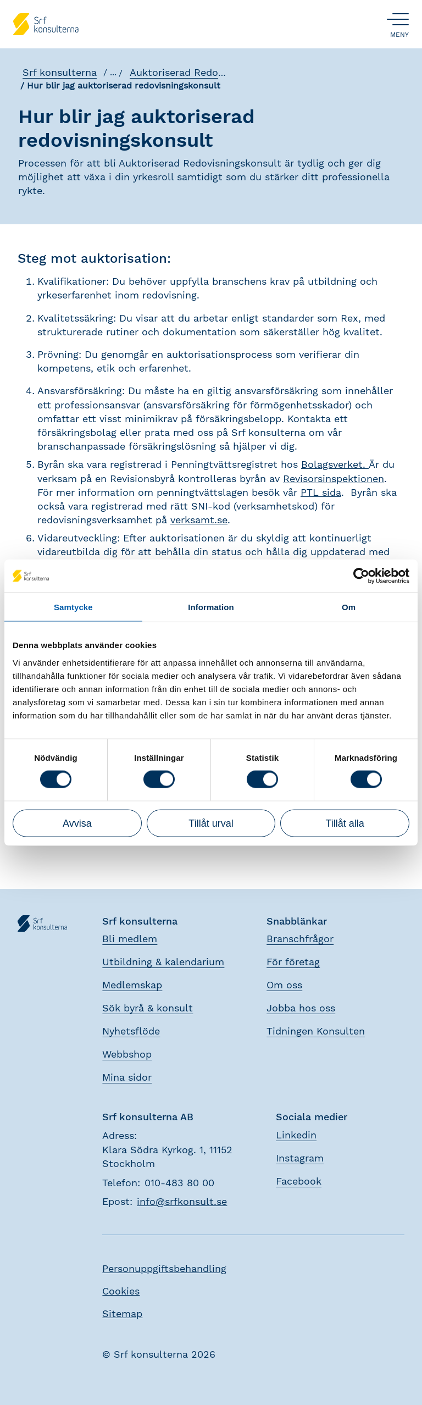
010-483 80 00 (179, 1182)
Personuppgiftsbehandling (164, 1268)
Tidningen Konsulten (315, 1031)
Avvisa (77, 822)
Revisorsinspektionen (333, 478)
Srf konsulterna (59, 73)
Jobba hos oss (300, 1008)
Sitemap (122, 1313)
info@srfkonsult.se (182, 1201)
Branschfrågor (300, 938)
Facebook (298, 1181)
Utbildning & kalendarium (163, 961)
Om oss (284, 985)
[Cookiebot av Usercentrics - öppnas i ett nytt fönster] (361, 576)
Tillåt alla (344, 822)
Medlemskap (132, 985)
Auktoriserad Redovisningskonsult (210, 73)
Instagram (300, 1158)
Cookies (121, 1291)
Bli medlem (129, 938)
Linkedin (296, 1135)
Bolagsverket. (335, 464)
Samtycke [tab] (73, 607)
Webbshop (127, 1054)
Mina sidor (127, 1077)
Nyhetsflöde (131, 1031)
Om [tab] (349, 607)
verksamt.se (198, 520)
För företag (293, 961)
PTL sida (321, 492)
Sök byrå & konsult (147, 1008)
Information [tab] (211, 607)
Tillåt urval (210, 822)
